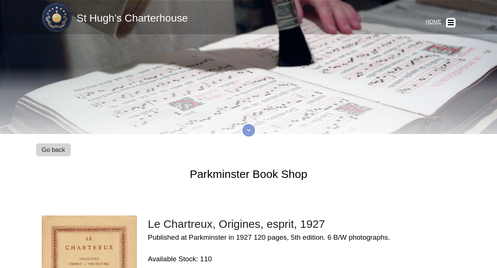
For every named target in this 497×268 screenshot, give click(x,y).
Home (433, 21)
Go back (53, 149)
